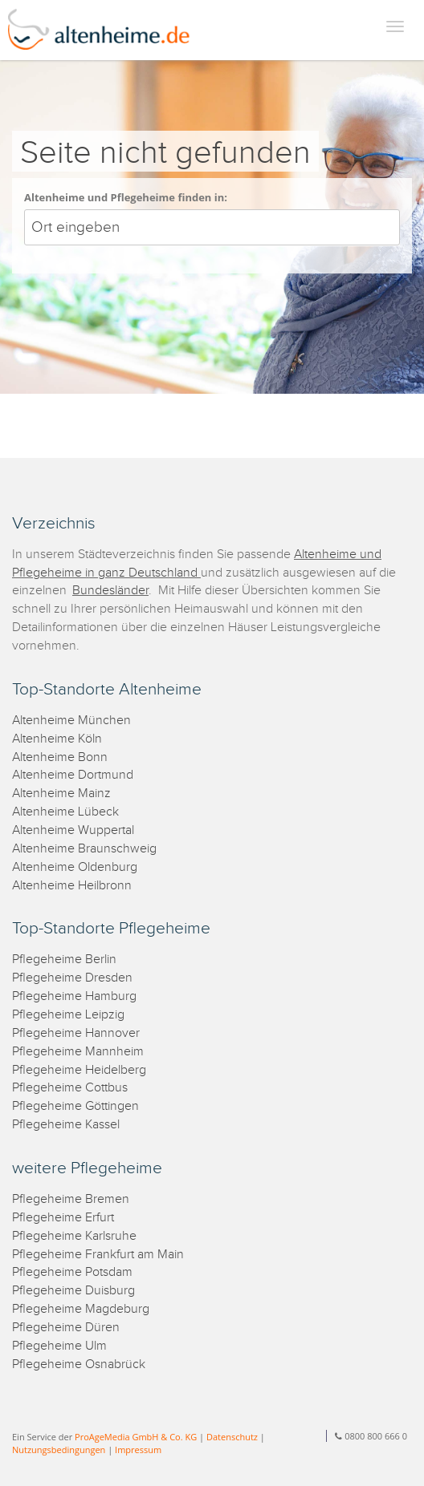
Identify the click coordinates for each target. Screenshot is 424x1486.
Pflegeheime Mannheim (78, 1051)
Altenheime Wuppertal (73, 830)
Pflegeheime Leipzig (68, 1014)
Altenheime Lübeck (65, 812)
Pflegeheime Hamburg (74, 996)
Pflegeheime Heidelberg (79, 1070)
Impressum (138, 1449)
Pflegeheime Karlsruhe (74, 1236)
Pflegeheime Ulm (59, 1346)
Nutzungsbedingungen (58, 1449)
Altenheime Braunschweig (84, 848)
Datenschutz (232, 1437)
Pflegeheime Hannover (76, 1033)
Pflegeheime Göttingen (75, 1106)
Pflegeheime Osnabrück (78, 1364)
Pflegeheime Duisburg (73, 1290)
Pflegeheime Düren (66, 1327)
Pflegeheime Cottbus (70, 1087)
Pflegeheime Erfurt (63, 1217)
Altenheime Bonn (60, 757)
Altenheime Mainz (61, 793)
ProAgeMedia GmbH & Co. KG (136, 1437)
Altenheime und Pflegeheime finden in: (125, 197)
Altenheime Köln (57, 739)
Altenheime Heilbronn (72, 885)
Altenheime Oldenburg (74, 867)
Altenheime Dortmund (72, 775)
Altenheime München (71, 720)
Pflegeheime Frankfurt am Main (98, 1254)
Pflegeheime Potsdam (72, 1272)
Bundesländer (110, 590)
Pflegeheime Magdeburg (80, 1309)
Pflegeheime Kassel (66, 1124)
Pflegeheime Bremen (70, 1199)
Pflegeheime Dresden (72, 978)
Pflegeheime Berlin (64, 959)
